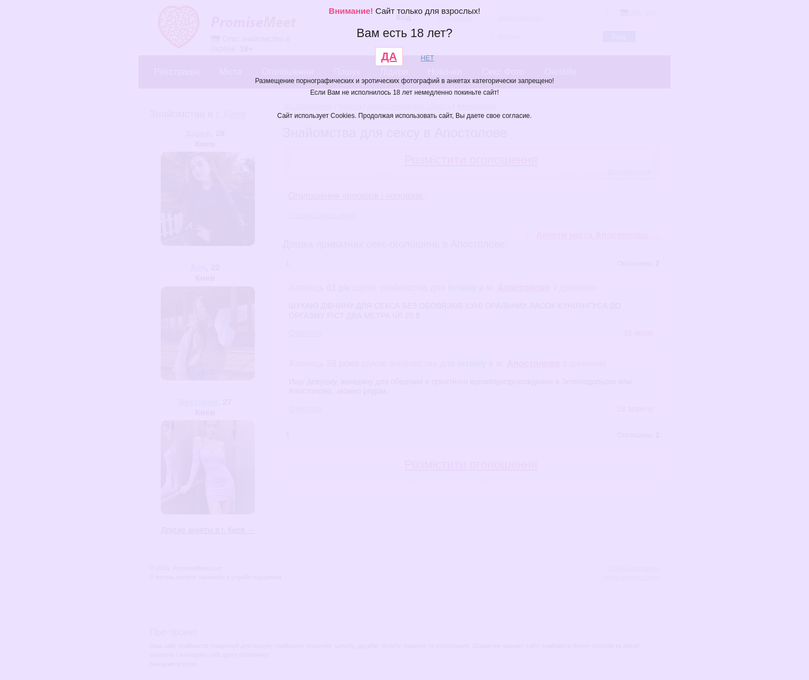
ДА (389, 56)
